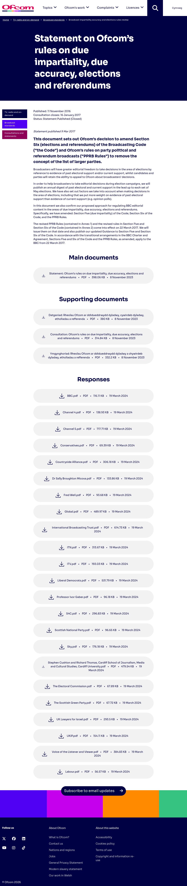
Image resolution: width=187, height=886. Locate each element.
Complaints (108, 5)
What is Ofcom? (59, 837)
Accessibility (104, 837)
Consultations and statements (14, 134)
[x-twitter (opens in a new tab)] (4, 839)
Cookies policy (105, 843)
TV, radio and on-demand (26, 20)
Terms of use (104, 850)
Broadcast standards (54, 20)
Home (6, 20)
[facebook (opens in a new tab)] (13, 839)
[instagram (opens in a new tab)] (13, 848)
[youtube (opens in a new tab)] (4, 848)
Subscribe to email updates (93, 791)
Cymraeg (177, 8)
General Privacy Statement (66, 862)
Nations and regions (62, 850)
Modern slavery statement (65, 869)
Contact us (56, 843)
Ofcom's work (77, 5)
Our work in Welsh (60, 875)
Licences (135, 5)
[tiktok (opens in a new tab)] (23, 848)
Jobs (52, 856)
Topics (50, 5)
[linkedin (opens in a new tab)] (23, 839)
